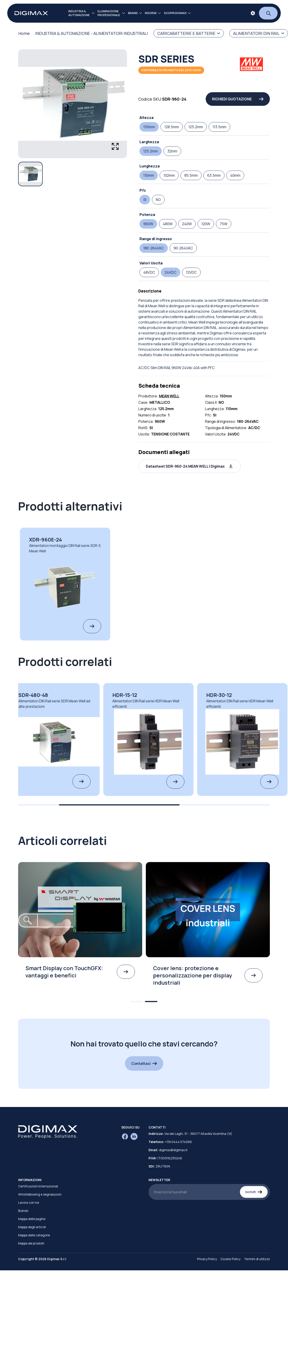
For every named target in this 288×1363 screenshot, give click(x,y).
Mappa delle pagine (31, 1219)
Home (24, 33)
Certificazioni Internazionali (38, 1186)
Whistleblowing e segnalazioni (39, 1194)
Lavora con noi (28, 1203)
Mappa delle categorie (34, 1235)
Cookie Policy (230, 1259)
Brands (23, 1211)
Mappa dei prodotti (31, 1243)
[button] (189, 466)
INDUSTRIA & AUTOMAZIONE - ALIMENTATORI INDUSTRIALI (91, 33)
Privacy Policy (207, 1259)
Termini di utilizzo (257, 1259)
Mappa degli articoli (32, 1227)
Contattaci (144, 1063)
